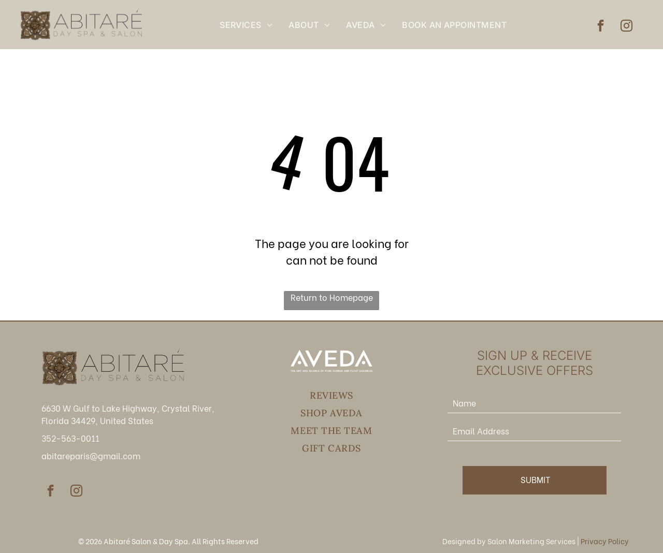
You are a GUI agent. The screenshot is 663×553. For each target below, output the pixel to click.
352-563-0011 (70, 438)
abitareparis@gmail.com (90, 455)
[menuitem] (245, 24)
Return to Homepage (332, 297)
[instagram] (626, 27)
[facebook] (601, 27)
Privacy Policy (605, 540)
